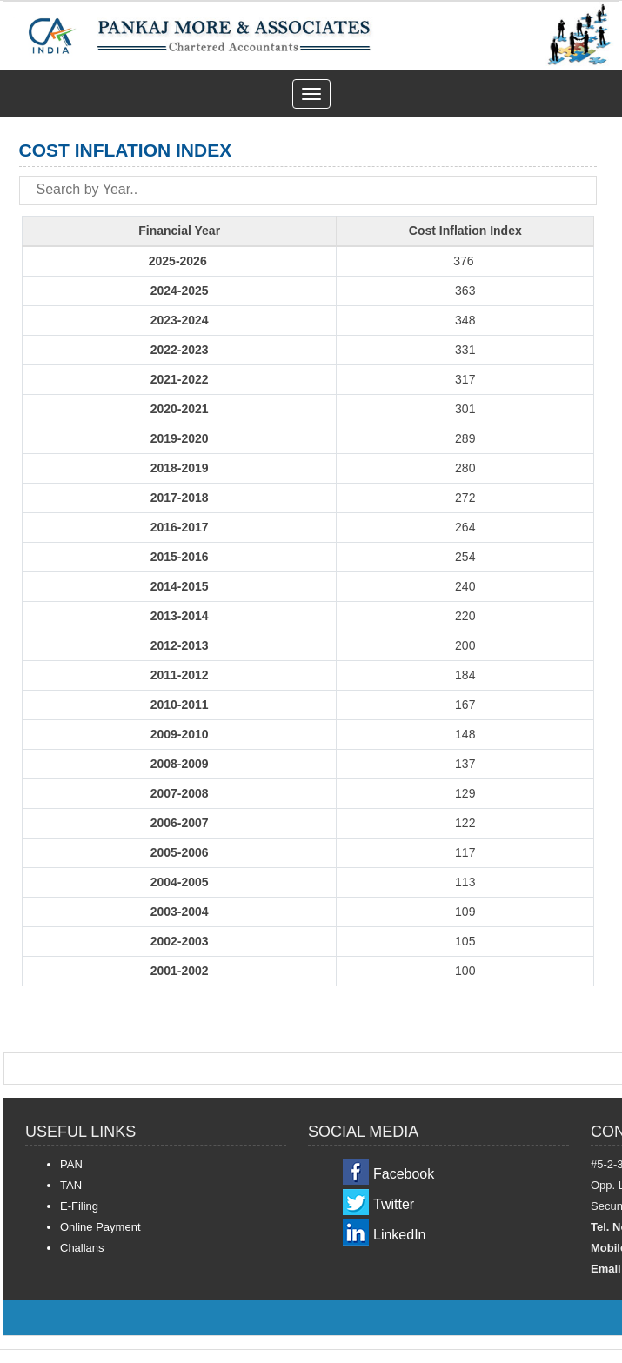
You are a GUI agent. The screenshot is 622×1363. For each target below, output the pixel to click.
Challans (82, 1247)
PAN (71, 1164)
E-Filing (79, 1206)
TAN (71, 1185)
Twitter (393, 1204)
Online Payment (100, 1226)
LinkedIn (399, 1234)
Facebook (403, 1173)
